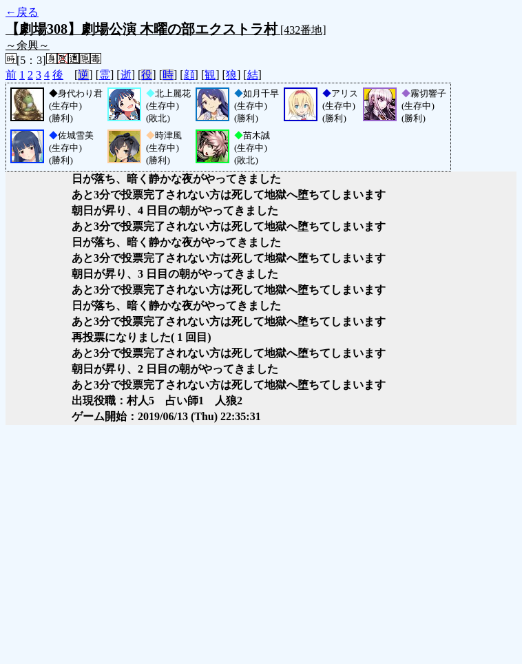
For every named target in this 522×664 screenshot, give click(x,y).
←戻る (22, 12)
